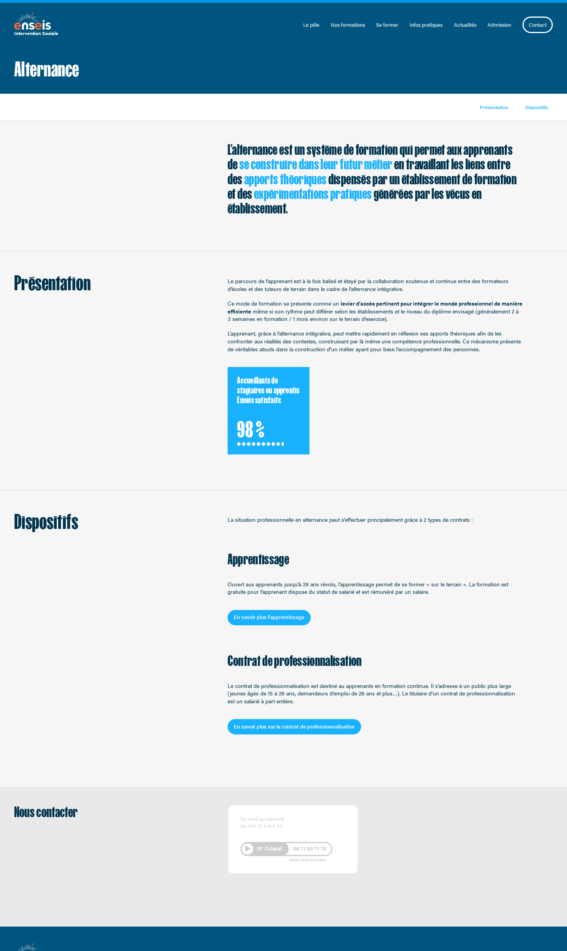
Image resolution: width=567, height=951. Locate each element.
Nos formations (348, 24)
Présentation (494, 107)
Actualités (465, 24)
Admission (499, 24)
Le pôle (311, 24)
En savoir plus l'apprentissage (269, 617)
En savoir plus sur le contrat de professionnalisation (294, 726)
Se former (387, 24)
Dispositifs (536, 107)
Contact (538, 24)
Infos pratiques (426, 24)
